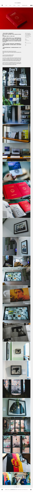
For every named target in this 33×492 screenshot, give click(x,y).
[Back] (16, 486)
